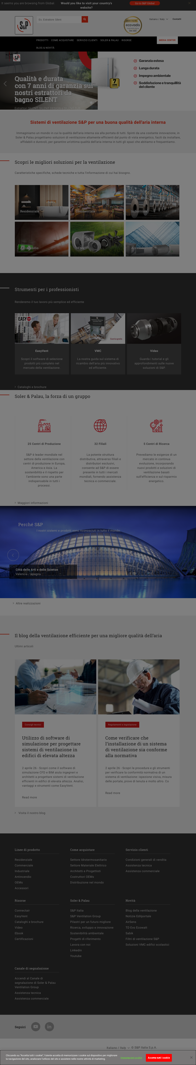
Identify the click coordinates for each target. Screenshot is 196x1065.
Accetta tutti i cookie (159, 1059)
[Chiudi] (191, 1060)
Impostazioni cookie (131, 1059)
